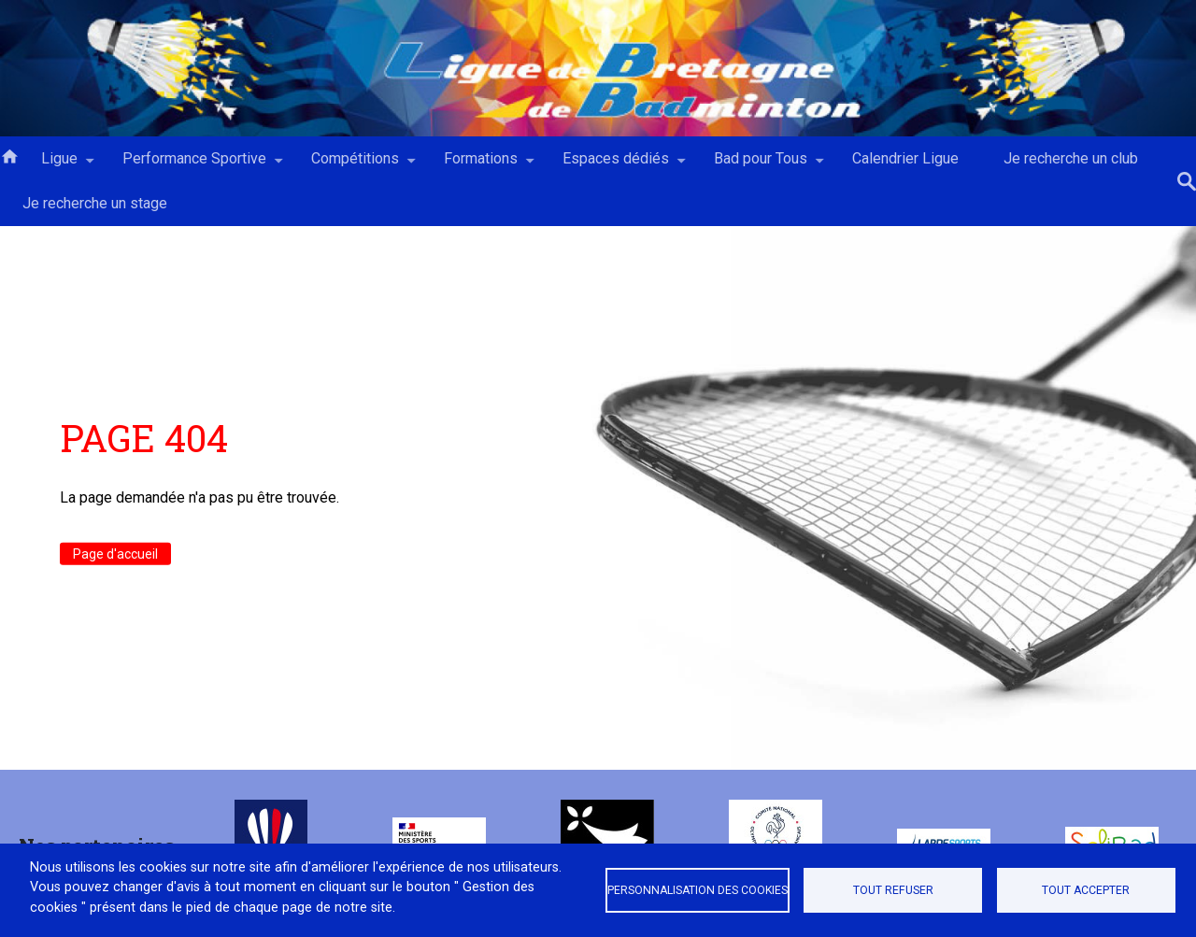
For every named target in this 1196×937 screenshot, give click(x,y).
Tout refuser (893, 890)
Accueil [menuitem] (9, 155)
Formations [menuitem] (480, 165)
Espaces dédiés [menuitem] (615, 165)
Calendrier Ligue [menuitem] (905, 158)
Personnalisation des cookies (697, 890)
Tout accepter (1086, 890)
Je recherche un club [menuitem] (1071, 158)
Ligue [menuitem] (59, 165)
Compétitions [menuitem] (355, 165)
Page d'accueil (115, 554)
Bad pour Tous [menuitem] (760, 165)
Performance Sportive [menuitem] (194, 165)
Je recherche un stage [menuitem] (94, 203)
